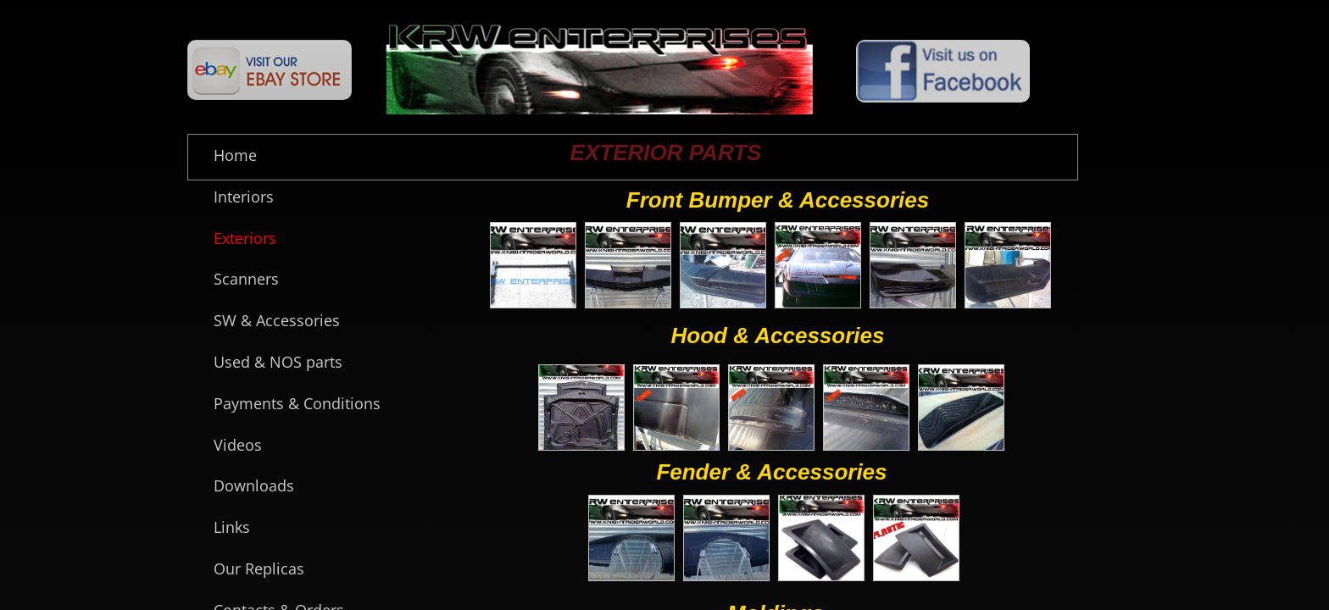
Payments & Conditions (297, 403)
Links (232, 527)
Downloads (254, 485)
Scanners (246, 279)
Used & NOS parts (278, 362)
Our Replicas (259, 568)
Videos (238, 445)
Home (235, 155)
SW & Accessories (277, 320)
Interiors (244, 196)
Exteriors (245, 238)
